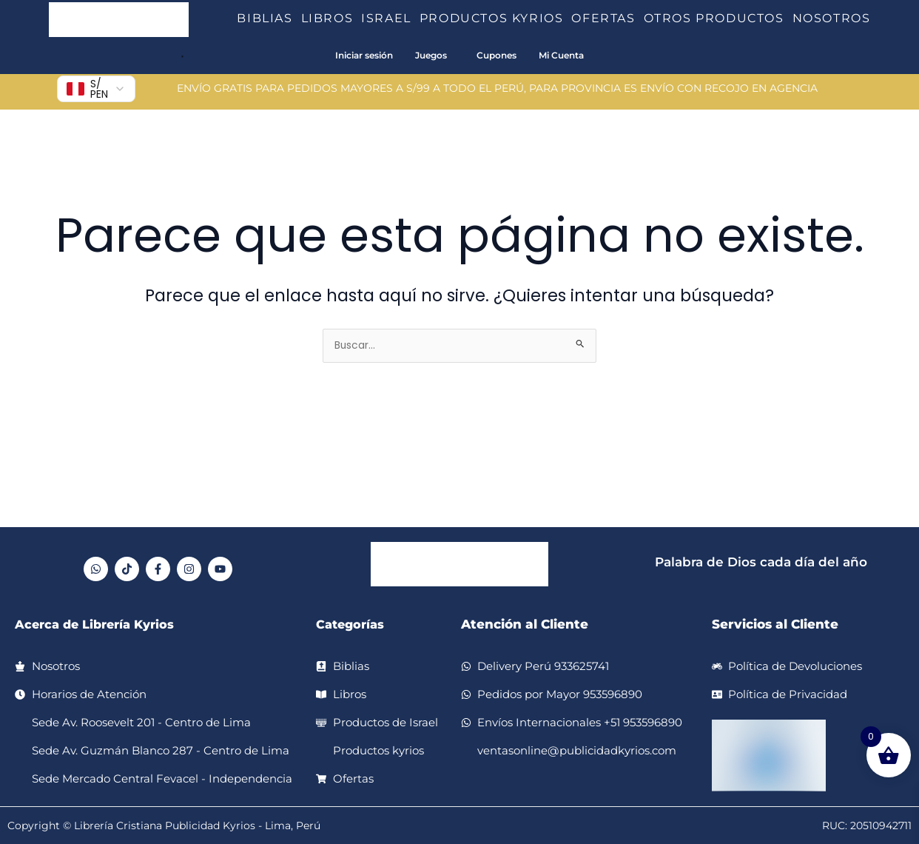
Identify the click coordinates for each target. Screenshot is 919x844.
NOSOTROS (831, 18)
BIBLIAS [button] (268, 18)
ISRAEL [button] (390, 18)
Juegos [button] (431, 55)
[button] (299, 18)
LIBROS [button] (331, 18)
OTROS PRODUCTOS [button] (718, 18)
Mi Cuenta (561, 55)
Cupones (496, 55)
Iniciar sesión (364, 55)
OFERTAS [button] (607, 18)
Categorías (352, 624)
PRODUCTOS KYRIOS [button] (496, 18)
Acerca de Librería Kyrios (99, 624)
